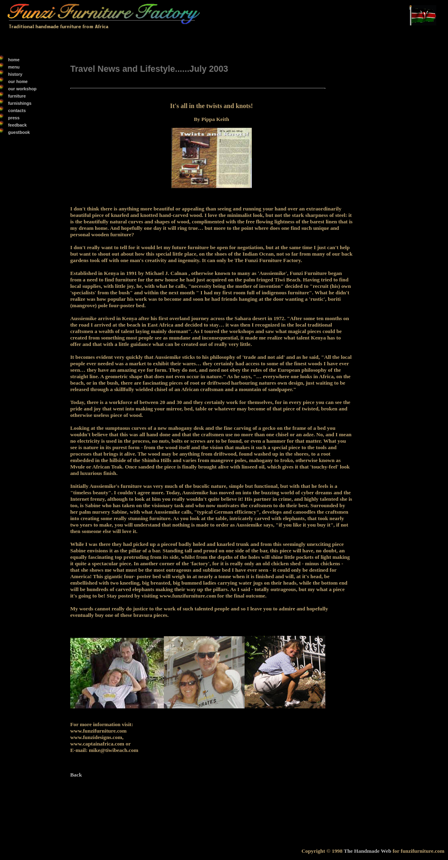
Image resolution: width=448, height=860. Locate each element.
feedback (17, 125)
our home (18, 81)
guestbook (19, 132)
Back (76, 775)
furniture (17, 96)
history (15, 74)
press (13, 117)
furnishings (19, 103)
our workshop (22, 88)
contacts (17, 110)
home (13, 59)
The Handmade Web (368, 851)
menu (13, 67)
